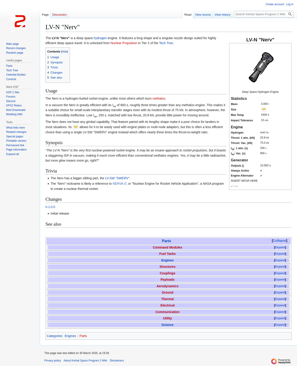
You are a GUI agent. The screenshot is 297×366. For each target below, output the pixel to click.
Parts (166, 241)
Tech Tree (166, 43)
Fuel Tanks (167, 253)
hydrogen (100, 38)
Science (167, 324)
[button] (12, 154)
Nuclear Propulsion (124, 43)
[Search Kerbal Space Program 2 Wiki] (263, 14)
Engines (167, 260)
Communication (167, 311)
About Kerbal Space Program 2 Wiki (85, 360)
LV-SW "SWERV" (117, 178)
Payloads (168, 279)
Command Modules (167, 247)
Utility (167, 318)
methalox (158, 98)
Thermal (167, 299)
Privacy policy (52, 360)
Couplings (167, 273)
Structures (167, 266)
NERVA (118, 183)
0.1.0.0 (50, 206)
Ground (167, 292)
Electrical (167, 305)
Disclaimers (117, 360)
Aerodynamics (167, 286)
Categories (54, 335)
